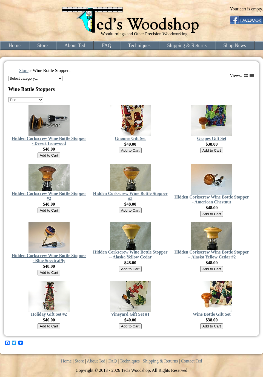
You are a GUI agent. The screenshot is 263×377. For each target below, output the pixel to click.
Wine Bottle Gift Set (212, 314)
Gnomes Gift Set (130, 138)
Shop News (234, 45)
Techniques (139, 45)
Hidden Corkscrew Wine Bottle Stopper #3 (130, 196)
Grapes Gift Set (211, 138)
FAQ (107, 45)
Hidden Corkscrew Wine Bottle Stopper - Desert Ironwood (49, 141)
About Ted (74, 45)
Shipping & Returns (187, 45)
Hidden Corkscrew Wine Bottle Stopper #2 (49, 196)
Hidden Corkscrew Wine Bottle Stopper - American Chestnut (211, 199)
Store (42, 45)
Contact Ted (191, 361)
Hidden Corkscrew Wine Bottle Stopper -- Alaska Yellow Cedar (130, 254)
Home (14, 45)
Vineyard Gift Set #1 (130, 314)
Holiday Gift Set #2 (49, 314)
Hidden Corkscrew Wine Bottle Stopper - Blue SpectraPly (49, 258)
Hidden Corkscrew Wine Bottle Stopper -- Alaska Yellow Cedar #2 (211, 254)
